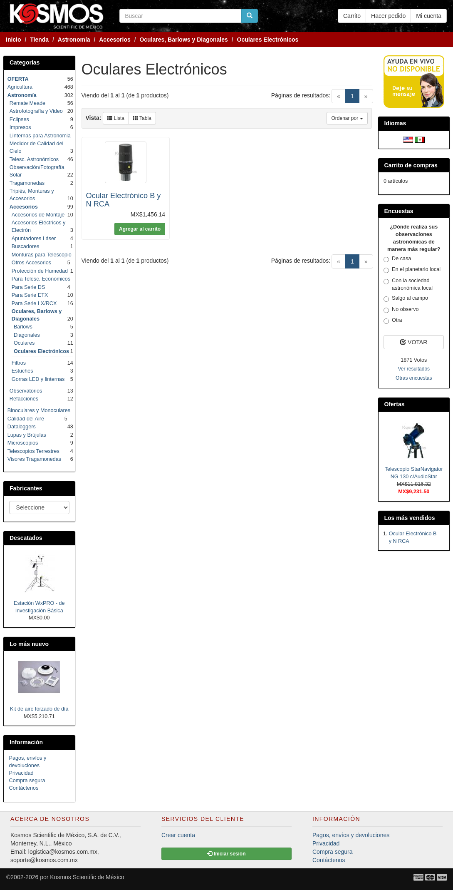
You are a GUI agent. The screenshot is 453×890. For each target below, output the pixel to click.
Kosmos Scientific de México (87, 877)
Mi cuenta (428, 15)
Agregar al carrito (140, 229)
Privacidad (21, 773)
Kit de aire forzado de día (39, 709)
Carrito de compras (411, 165)
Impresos (20, 127)
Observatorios (26, 391)
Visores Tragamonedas (34, 459)
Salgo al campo (406, 298)
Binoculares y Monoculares (38, 410)
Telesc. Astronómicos (34, 159)
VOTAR (413, 342)
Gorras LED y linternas (38, 379)
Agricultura (19, 87)
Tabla (142, 118)
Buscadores (26, 246)
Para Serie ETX (30, 295)
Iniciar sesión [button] (226, 854)
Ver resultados (414, 369)
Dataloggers (21, 427)
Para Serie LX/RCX (34, 303)
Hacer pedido (388, 15)
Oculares (24, 343)
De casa (397, 259)
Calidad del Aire (25, 419)
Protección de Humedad (40, 271)
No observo (401, 309)
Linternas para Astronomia (40, 136)
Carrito (352, 15)
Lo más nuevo (29, 644)
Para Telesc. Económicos (41, 279)
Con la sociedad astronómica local (408, 284)
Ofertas (394, 404)
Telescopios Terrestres (33, 451)
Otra (393, 320)
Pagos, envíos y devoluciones (350, 835)
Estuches (22, 371)
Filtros (19, 363)
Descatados (26, 537)
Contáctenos (24, 788)
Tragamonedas (27, 183)
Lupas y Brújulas (26, 435)
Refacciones (24, 399)
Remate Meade (27, 103)
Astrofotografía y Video (36, 111)
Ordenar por (347, 118)
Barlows (23, 327)
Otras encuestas (414, 378)
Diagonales (27, 335)
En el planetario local (412, 269)
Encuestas (398, 211)
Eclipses (19, 119)
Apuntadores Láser (34, 238)
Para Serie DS (28, 287)
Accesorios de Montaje (38, 215)
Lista (115, 118)
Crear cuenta (178, 835)
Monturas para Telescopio (42, 255)
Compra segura (27, 780)
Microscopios (22, 443)
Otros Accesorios (31, 263)
